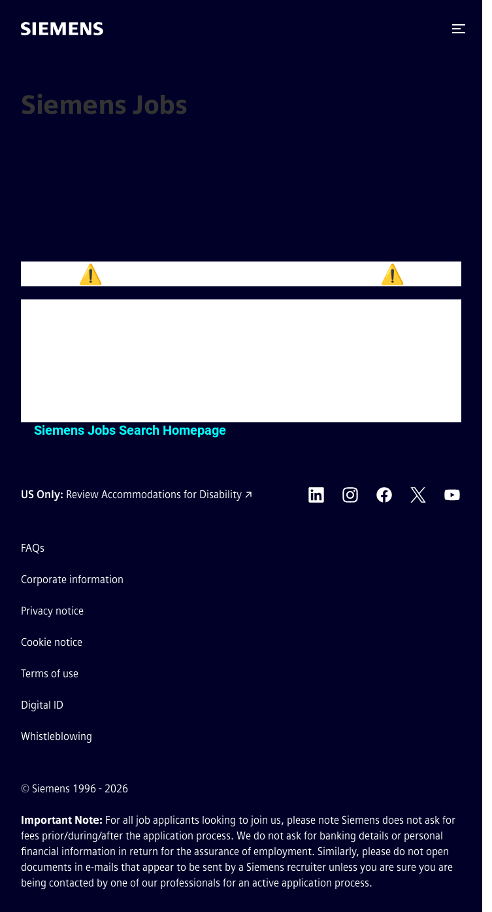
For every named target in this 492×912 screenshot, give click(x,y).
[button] (458, 29)
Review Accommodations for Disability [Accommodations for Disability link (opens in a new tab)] (154, 494)
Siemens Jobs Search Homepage (130, 430)
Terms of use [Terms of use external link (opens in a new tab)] (49, 673)
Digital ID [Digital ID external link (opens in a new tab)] (42, 705)
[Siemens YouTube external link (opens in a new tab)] (452, 495)
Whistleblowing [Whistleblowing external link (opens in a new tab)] (56, 736)
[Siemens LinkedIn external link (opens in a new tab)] (316, 495)
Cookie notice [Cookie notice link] (51, 642)
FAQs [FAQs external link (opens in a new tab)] (32, 548)
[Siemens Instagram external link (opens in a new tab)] (350, 495)
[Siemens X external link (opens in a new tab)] (418, 495)
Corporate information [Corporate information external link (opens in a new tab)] (72, 579)
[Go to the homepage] (62, 28)
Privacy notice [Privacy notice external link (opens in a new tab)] (52, 611)
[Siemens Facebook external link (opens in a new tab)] (384, 495)
